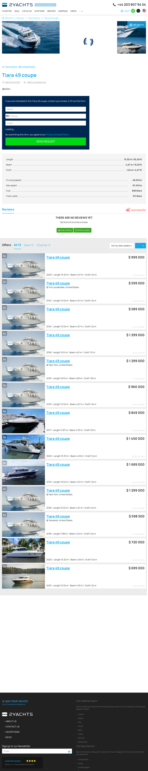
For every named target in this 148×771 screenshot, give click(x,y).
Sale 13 (29, 245)
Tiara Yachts (33, 17)
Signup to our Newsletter (16, 746)
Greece (80, 718)
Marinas (63, 11)
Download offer (138, 209)
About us (11, 721)
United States (28, 66)
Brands (20, 17)
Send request (45, 141)
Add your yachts (15, 701)
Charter (7, 11)
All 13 (17, 245)
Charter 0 (43, 245)
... (81, 11)
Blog (9, 737)
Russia (80, 763)
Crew (73, 11)
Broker (51, 11)
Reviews (8, 209)
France (80, 726)
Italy (79, 722)
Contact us (12, 726)
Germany (81, 738)
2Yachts (7, 17)
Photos (137, 24)
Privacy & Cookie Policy (57, 134)
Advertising (13, 731)
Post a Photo (65, 230)
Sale (16, 11)
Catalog (27, 11)
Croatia (81, 714)
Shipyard (40, 11)
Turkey (80, 734)
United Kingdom (84, 767)
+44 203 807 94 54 (131, 4)
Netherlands (82, 742)
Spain (80, 730)
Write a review (82, 230)
